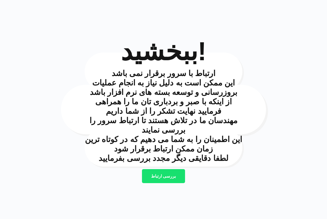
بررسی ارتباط (163, 176)
